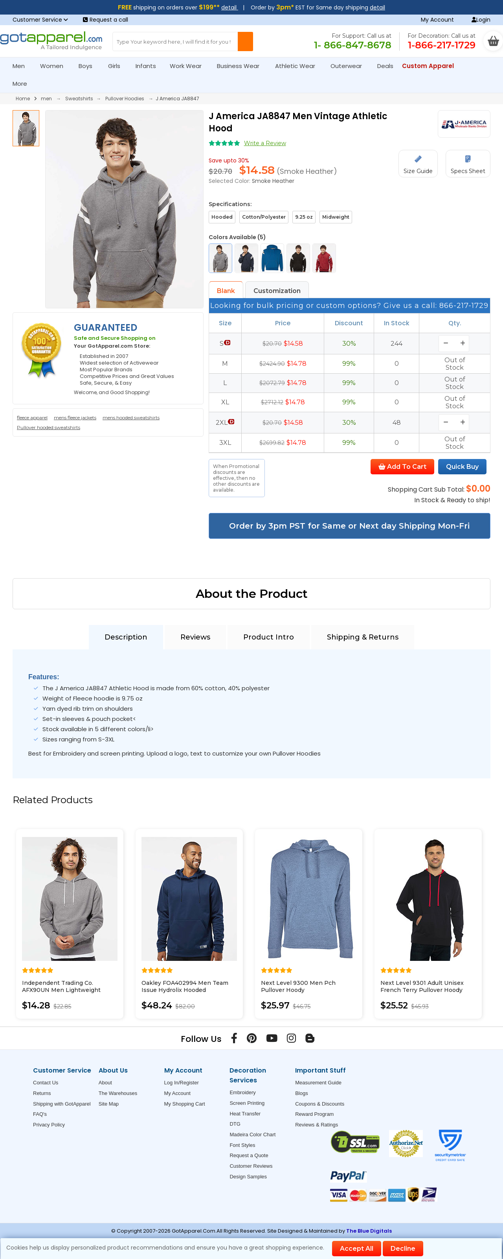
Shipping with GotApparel (62, 1104)
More (23, 83)
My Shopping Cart (184, 1104)
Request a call (105, 20)
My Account (437, 20)
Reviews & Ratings (316, 1125)
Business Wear (241, 66)
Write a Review (265, 143)
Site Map (109, 1104)
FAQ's (40, 1114)
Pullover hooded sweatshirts (48, 427)
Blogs (301, 1093)
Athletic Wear (298, 66)
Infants (148, 66)
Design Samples (248, 1177)
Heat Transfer (245, 1114)
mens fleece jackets (75, 417)
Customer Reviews (250, 1166)
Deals (385, 66)
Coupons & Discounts (319, 1104)
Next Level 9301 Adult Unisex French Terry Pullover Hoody (422, 986)
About (105, 1083)
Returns (42, 1093)
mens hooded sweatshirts (131, 417)
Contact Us (45, 1083)
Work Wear (189, 66)
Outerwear (349, 66)
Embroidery (242, 1092)
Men (22, 66)
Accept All (356, 1248)
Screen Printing (246, 1103)
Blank (226, 291)
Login (481, 20)
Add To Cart (402, 466)
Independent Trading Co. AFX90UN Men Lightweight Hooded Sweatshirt (61, 990)
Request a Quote (248, 1155)
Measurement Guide (318, 1083)
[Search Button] (245, 41)
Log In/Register (181, 1083)
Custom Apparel (431, 66)
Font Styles (242, 1145)
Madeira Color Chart (252, 1134)
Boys (89, 66)
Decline (403, 1248)
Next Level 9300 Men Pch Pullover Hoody (298, 986)
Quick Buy (462, 466)
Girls (117, 66)
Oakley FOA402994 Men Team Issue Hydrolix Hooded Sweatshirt (184, 990)
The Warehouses (118, 1093)
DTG (234, 1124)
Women (55, 66)
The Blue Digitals (369, 1231)
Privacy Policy (49, 1125)
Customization (277, 291)
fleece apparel (32, 417)
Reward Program (314, 1114)
